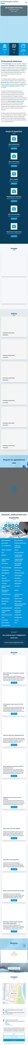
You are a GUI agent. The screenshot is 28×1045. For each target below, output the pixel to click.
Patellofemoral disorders (20, 543)
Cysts (3, 617)
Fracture (16, 620)
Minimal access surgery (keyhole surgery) (20, 604)
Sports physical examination (5, 591)
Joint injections (5, 570)
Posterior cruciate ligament (6, 586)
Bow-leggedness (6, 573)
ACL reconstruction (6, 545)
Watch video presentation (14, 13)
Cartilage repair (18, 617)
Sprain (3, 575)
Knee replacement (6, 540)
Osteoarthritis (18, 583)
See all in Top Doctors (14, 968)
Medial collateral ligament (6, 560)
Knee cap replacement (7, 608)
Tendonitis (4, 583)
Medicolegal (17, 608)
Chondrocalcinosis (6, 594)
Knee (3, 552)
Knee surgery (5, 543)
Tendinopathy (18, 614)
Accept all (14, 1040)
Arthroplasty (17, 578)
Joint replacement (6, 625)
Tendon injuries (18, 575)
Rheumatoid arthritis (19, 573)
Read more (14, 148)
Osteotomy (17, 586)
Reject (14, 1034)
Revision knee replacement (18, 611)
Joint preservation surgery (6, 611)
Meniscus (4, 555)
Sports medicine (5, 622)
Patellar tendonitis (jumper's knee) (19, 560)
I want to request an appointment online (14, 642)
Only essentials (14, 1037)
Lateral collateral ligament (19, 595)
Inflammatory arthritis (7, 614)
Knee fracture (5, 563)
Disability (4, 603)
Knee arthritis (5, 620)
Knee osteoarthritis (19, 552)
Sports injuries (5, 601)
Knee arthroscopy (19, 540)
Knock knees (18, 570)
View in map (14, 993)
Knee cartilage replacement (18, 564)
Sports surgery (18, 580)
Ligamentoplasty (6, 598)
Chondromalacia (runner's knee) (18, 556)
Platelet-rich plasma (6, 550)
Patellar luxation (18, 598)
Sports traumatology (6, 567)
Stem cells (4, 578)
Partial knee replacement (17, 546)
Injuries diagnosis (6, 580)
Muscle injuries (18, 601)
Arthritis (16, 590)
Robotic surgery (18, 567)
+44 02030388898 (8, 1013)
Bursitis (16, 550)
